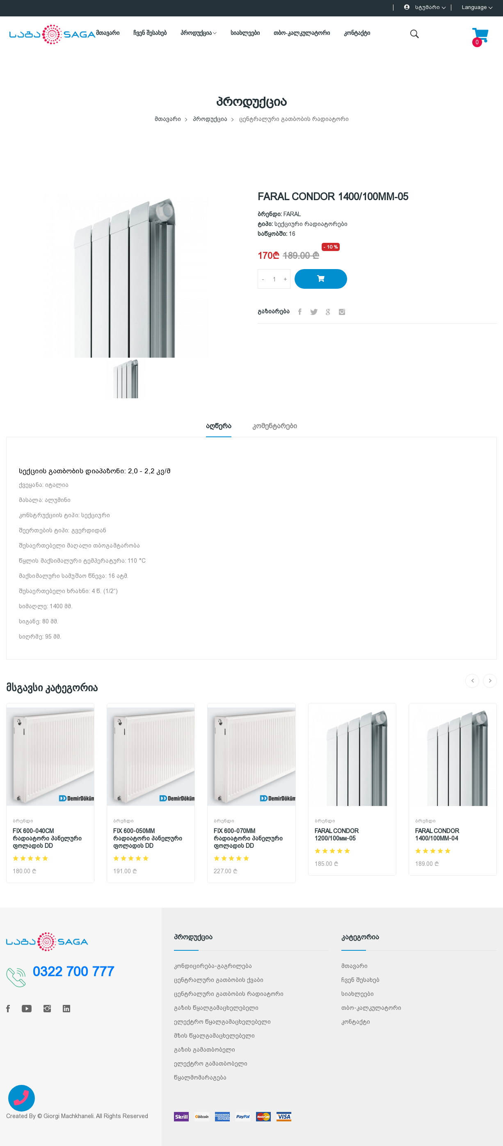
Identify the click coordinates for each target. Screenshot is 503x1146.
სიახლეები (245, 33)
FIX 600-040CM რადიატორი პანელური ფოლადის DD (47, 838)
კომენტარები (279, 426)
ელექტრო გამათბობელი (210, 1063)
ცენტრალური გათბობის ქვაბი (218, 980)
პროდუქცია (199, 33)
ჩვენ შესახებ (150, 33)
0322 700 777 (73, 972)
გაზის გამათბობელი (204, 1049)
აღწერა (213, 426)
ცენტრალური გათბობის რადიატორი (229, 994)
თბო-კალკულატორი (302, 33)
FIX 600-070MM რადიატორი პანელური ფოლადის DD (248, 838)
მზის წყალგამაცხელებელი (214, 1035)
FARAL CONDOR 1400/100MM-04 (437, 835)
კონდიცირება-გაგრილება (213, 966)
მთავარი (107, 33)
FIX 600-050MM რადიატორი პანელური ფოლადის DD (147, 838)
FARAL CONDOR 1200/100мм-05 (337, 835)
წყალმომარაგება (200, 1077)
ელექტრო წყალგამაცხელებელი (222, 1021)
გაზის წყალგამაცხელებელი (216, 1007)
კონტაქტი (357, 33)
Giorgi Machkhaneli (68, 1116)
